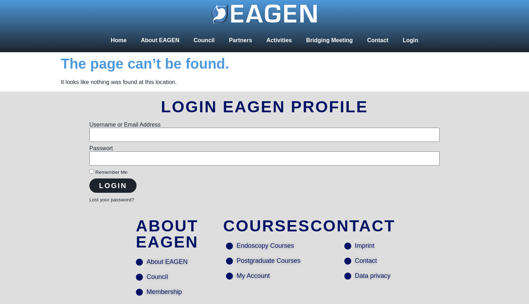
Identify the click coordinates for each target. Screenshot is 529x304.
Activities (279, 40)
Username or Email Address (124, 125)
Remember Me (108, 172)
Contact (378, 40)
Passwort (101, 148)
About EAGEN (160, 40)
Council (204, 40)
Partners (240, 40)
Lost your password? (111, 199)
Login (411, 40)
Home (119, 40)
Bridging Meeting (329, 40)
